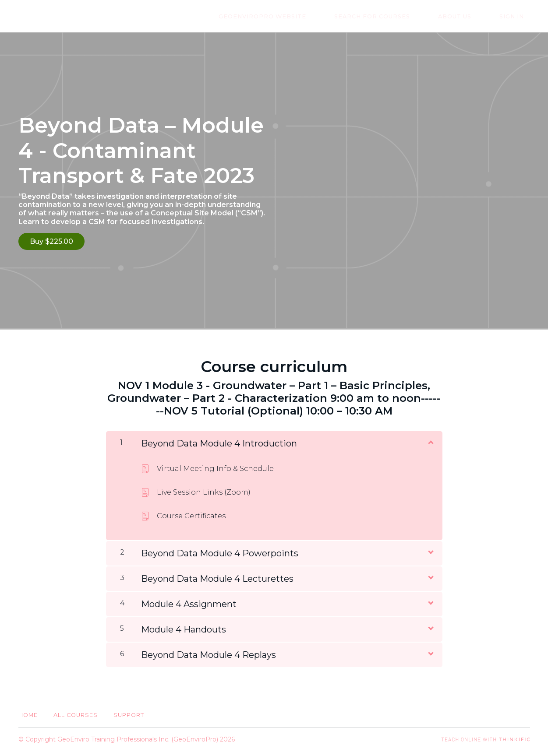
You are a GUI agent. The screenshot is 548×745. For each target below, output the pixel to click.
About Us (473, 16)
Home (28, 709)
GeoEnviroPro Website (305, 16)
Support (128, 709)
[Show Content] (430, 435)
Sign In (518, 16)
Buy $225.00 (51, 241)
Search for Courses (403, 16)
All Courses (75, 709)
